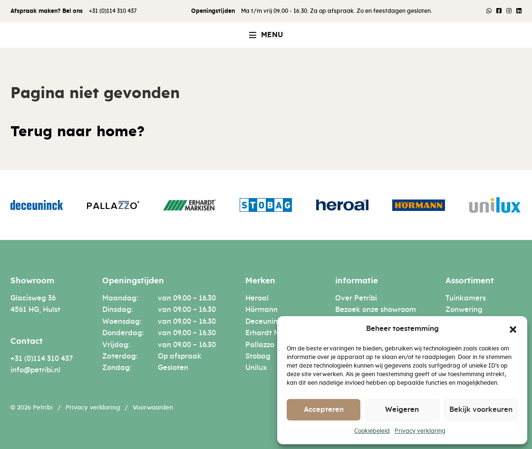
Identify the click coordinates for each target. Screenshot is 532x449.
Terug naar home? (77, 132)
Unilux (256, 367)
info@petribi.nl (35, 370)
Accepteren (324, 409)
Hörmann (261, 309)
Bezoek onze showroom (375, 309)
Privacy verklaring (420, 431)
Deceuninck (265, 321)
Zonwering (464, 309)
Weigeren (402, 409)
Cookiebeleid (372, 431)
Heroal (257, 298)
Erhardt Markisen (275, 333)
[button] (513, 329)
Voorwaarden (153, 408)
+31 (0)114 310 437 (113, 11)
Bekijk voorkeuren (481, 409)
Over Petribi (356, 298)
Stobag (258, 356)
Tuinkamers (465, 298)
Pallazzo (259, 345)
